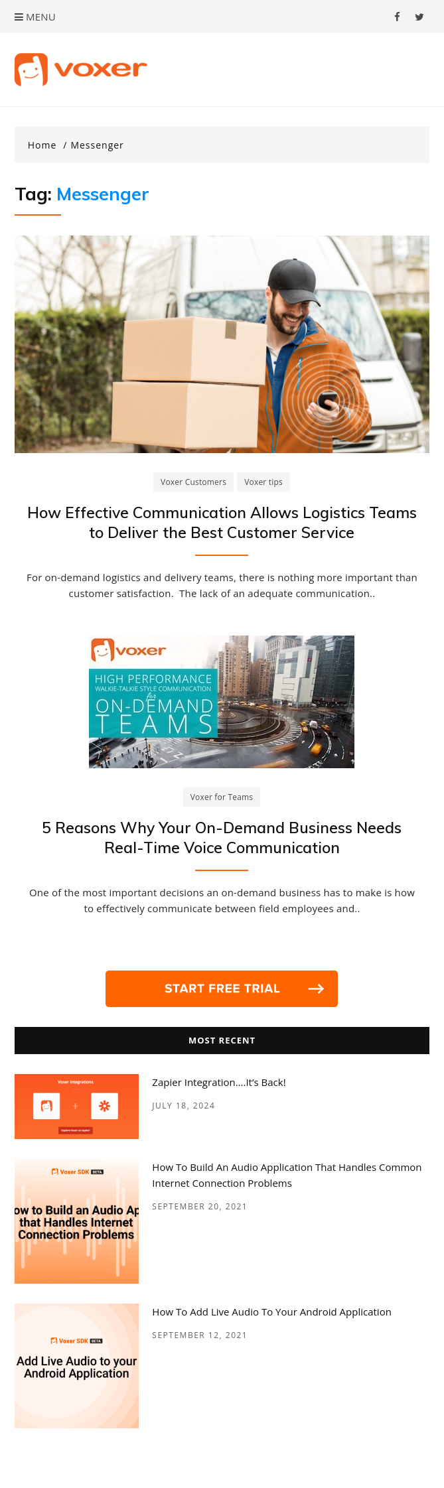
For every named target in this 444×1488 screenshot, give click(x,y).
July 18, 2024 (183, 1105)
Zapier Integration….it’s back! (218, 1082)
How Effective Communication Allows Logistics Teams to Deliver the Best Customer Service (222, 522)
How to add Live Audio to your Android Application (272, 1311)
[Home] (48, 145)
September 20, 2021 (200, 1206)
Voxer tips (263, 482)
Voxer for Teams (222, 797)
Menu (35, 16)
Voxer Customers (193, 482)
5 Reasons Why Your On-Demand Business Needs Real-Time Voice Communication (222, 837)
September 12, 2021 (200, 1335)
